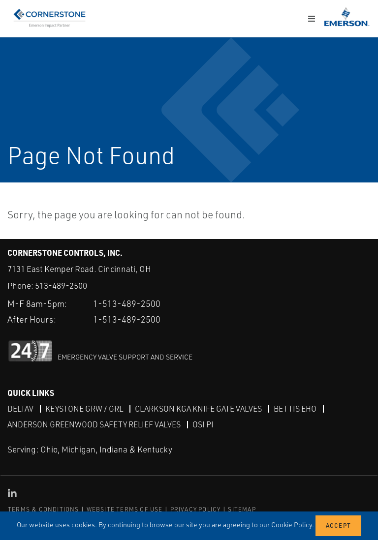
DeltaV (20, 409)
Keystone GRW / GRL (84, 409)
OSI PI (203, 424)
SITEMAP (241, 509)
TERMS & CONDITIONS (43, 509)
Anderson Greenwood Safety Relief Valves (94, 424)
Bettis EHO (295, 409)
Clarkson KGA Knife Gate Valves (198, 409)
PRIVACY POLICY (195, 509)
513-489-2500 (61, 285)
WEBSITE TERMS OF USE (125, 509)
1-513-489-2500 (126, 303)
